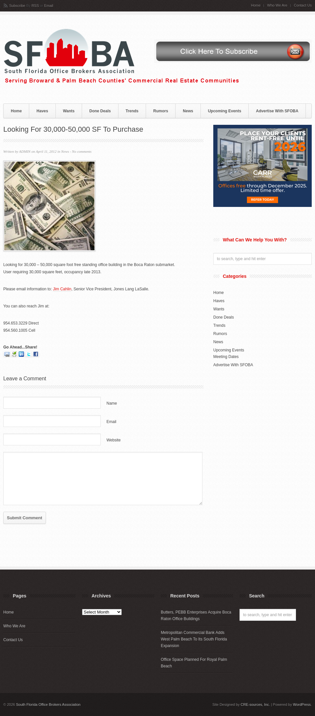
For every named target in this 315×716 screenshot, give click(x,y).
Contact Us (303, 5)
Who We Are (277, 5)
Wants (69, 111)
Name (112, 403)
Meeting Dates (226, 356)
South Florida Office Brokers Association (48, 704)
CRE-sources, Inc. (255, 704)
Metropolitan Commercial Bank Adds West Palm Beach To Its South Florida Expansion (194, 639)
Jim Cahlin (62, 289)
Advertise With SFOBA (277, 111)
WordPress (302, 704)
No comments (82, 151)
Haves (42, 111)
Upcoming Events (224, 111)
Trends (132, 111)
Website (114, 440)
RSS (35, 6)
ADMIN (25, 151)
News (188, 111)
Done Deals (100, 111)
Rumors (160, 111)
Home (256, 5)
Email (48, 6)
